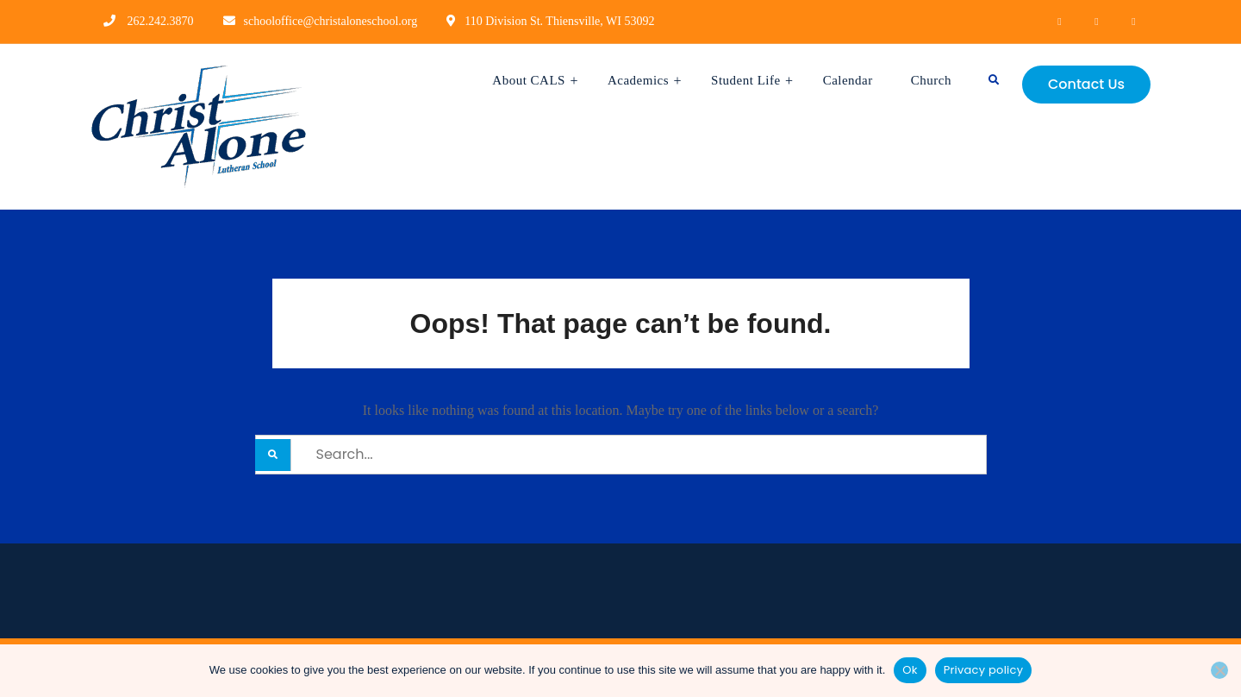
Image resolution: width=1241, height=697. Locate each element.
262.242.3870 (161, 21)
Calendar (848, 80)
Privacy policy (984, 670)
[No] (1219, 670)
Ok (909, 670)
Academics (638, 80)
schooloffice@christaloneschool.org (331, 21)
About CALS (528, 80)
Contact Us (1086, 84)
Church (931, 80)
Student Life (746, 80)
